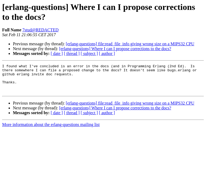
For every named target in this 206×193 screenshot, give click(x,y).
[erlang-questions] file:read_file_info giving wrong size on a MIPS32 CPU (130, 44)
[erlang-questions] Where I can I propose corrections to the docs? (115, 48)
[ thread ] (72, 53)
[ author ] (107, 53)
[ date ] (57, 53)
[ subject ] (89, 53)
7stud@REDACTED (41, 30)
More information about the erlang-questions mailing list (51, 130)
